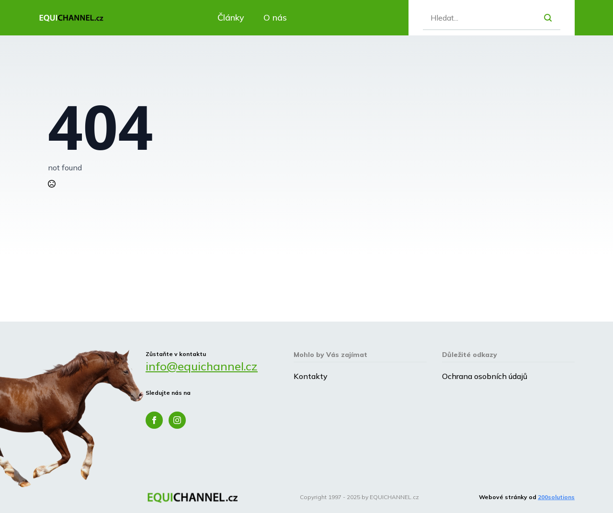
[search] (547, 17)
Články (230, 17)
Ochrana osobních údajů (484, 376)
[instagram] (177, 420)
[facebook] (154, 420)
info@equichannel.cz (202, 366)
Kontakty (311, 376)
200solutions (556, 497)
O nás (275, 17)
